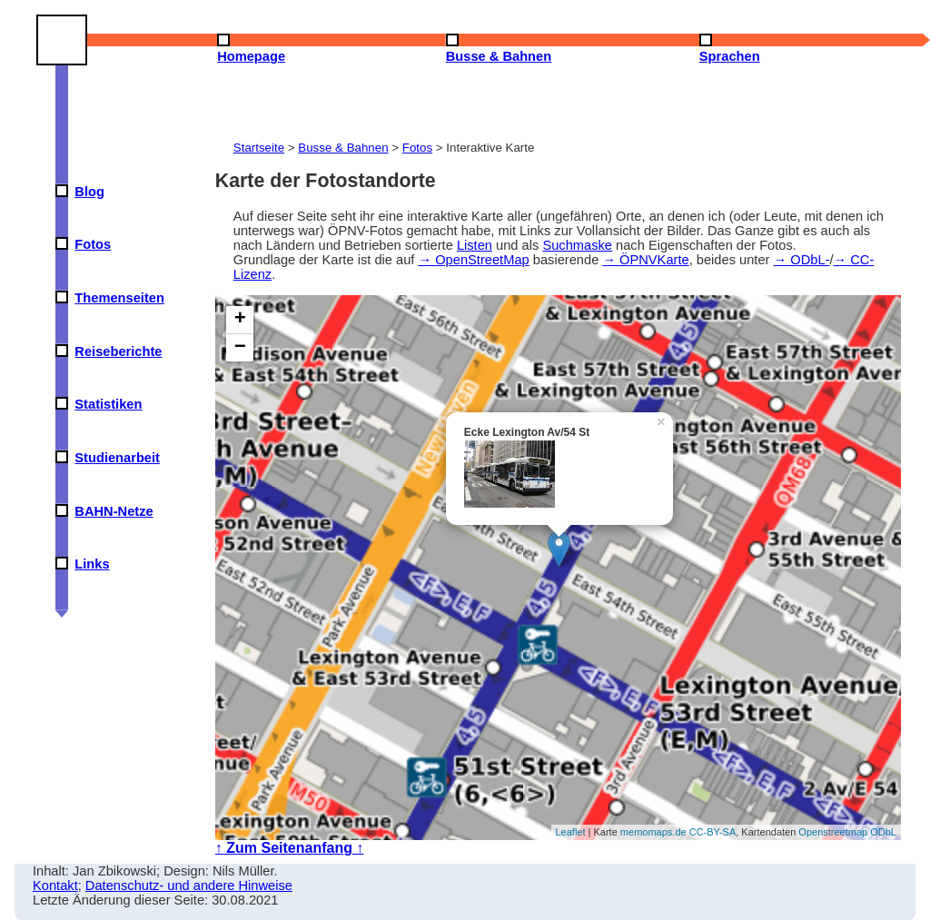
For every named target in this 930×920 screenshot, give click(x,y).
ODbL (883, 831)
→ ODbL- (802, 259)
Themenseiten (119, 298)
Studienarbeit (117, 457)
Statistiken (108, 404)
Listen (474, 245)
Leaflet (571, 831)
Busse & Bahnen (343, 147)
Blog (89, 191)
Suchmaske (577, 245)
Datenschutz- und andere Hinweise (188, 885)
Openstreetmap (832, 831)
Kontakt (55, 885)
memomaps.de (653, 831)
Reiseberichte (118, 351)
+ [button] (240, 319)
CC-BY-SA (713, 831)
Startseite (258, 147)
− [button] (240, 347)
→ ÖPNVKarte (645, 259)
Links (91, 564)
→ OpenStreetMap (473, 259)
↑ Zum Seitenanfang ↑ (289, 848)
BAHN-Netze (113, 511)
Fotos (92, 244)
